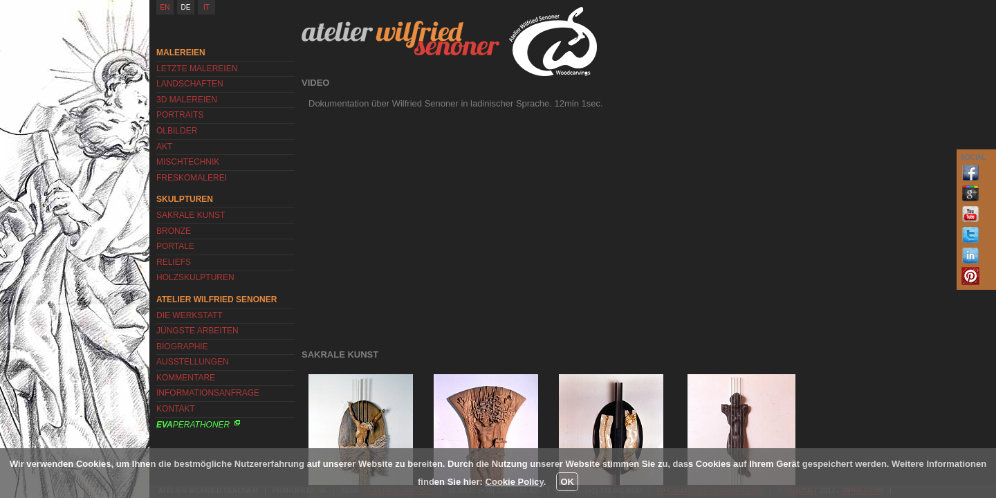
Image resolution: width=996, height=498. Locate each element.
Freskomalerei (191, 178)
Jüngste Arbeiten (197, 330)
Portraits (179, 115)
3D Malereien (186, 99)
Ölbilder (176, 131)
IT (206, 7)
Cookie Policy (515, 482)
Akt (164, 146)
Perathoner (193, 425)
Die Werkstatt (189, 315)
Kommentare (185, 377)
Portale (175, 246)
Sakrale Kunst (190, 215)
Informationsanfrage (207, 393)
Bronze (173, 231)
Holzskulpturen (195, 277)
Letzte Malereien (196, 68)
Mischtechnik (187, 162)
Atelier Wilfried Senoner (400, 38)
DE (186, 7)
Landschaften (189, 84)
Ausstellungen (192, 362)
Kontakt (175, 409)
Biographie (182, 346)
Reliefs (173, 262)
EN (165, 7)
